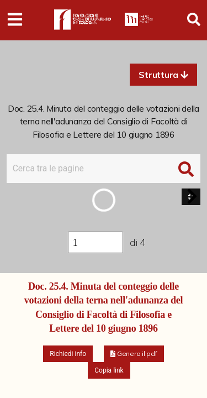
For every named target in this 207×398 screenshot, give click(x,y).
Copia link (108, 370)
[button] (163, 75)
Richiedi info (68, 354)
